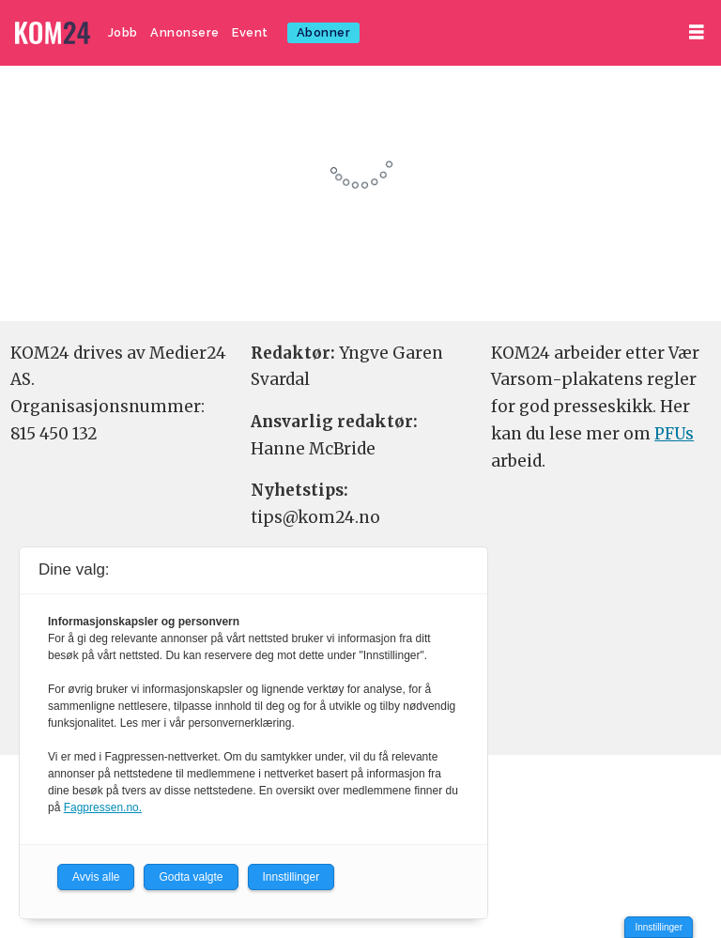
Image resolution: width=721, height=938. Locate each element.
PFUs (674, 433)
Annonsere (185, 32)
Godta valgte (190, 877)
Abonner (324, 32)
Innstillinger (659, 927)
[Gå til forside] (52, 33)
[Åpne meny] (696, 32)
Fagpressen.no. (103, 807)
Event (250, 32)
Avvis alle (95, 877)
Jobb (123, 32)
